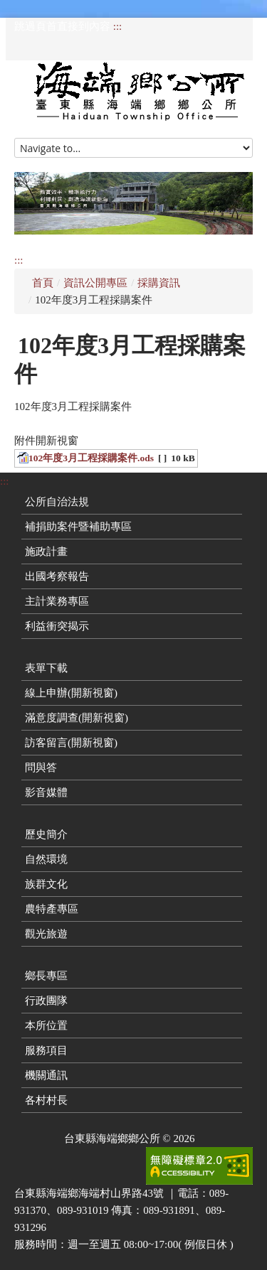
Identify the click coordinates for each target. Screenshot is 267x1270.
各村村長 (46, 1100)
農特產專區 (51, 909)
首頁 (42, 283)
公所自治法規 (57, 501)
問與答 (41, 767)
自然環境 (46, 859)
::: (117, 26)
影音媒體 (46, 792)
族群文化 (46, 884)
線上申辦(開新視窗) (71, 693)
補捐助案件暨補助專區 (78, 526)
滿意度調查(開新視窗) (76, 717)
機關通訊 (46, 1075)
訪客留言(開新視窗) (71, 742)
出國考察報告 (57, 576)
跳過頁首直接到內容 (62, 26)
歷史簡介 (46, 834)
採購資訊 (158, 283)
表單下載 (46, 668)
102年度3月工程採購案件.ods (91, 458)
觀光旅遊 (46, 934)
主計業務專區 (57, 601)
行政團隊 (46, 1000)
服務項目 (46, 1050)
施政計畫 (46, 551)
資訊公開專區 (95, 283)
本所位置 (46, 1025)
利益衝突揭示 (57, 626)
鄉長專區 (46, 975)
